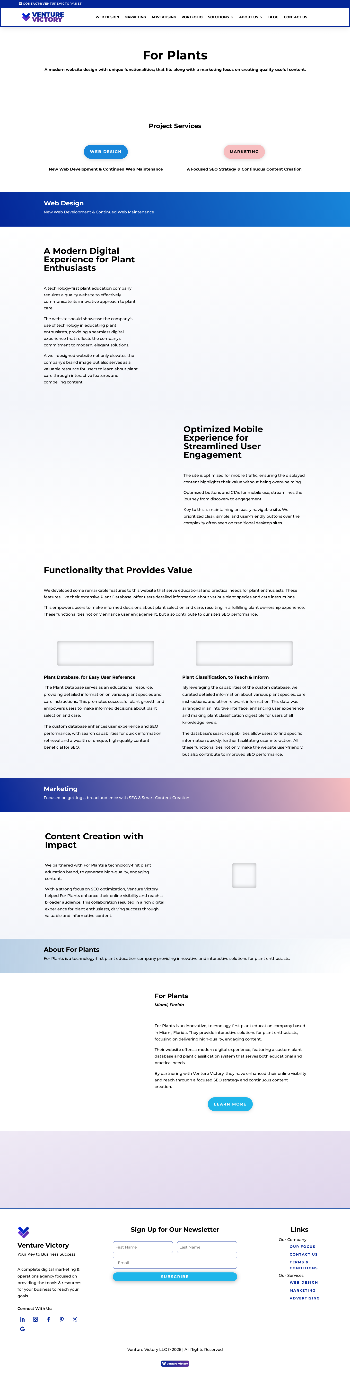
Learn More (230, 1104)
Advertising (163, 17)
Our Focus (301, 1246)
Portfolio (192, 17)
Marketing (135, 17)
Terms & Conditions (303, 1265)
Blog (273, 17)
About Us (248, 17)
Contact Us (295, 17)
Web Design (107, 17)
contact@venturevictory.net (52, 3)
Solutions (218, 17)
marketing (302, 1290)
